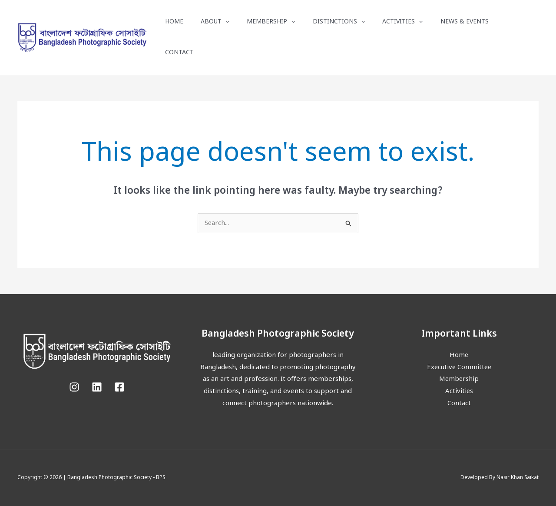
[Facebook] (119, 387)
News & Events (464, 22)
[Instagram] (74, 387)
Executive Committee (459, 367)
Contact (179, 53)
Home (174, 22)
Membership (271, 22)
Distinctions (339, 22)
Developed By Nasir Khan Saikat (499, 477)
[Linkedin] (97, 387)
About (215, 22)
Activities (402, 22)
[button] (225, 22)
